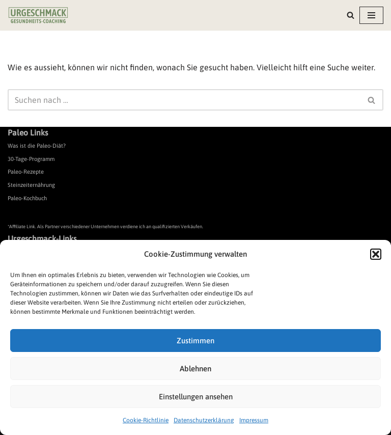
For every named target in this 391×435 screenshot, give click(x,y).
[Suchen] (350, 15)
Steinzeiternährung (31, 185)
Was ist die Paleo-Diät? (37, 146)
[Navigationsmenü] (371, 15)
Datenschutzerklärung (204, 420)
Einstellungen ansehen (196, 396)
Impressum (253, 420)
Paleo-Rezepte (26, 172)
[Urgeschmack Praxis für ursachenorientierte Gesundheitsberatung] (38, 15)
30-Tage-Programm (31, 159)
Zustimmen (195, 340)
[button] (376, 254)
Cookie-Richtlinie (146, 420)
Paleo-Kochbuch (27, 198)
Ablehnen (195, 368)
